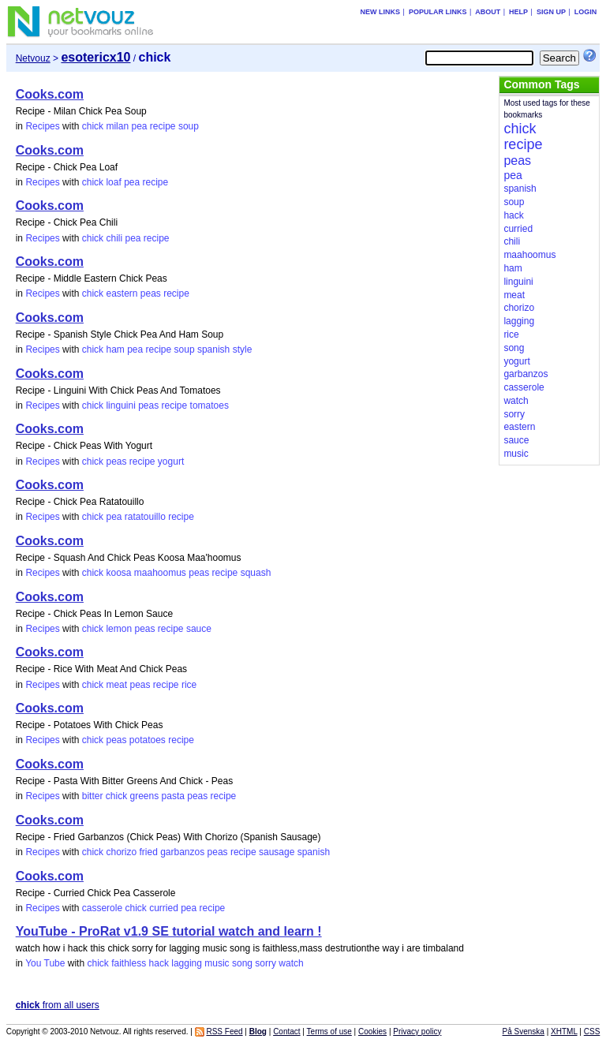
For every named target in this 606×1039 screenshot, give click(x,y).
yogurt (171, 461)
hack (159, 963)
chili (114, 238)
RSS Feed (224, 1031)
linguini (120, 405)
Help (518, 12)
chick (92, 126)
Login (585, 12)
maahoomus (160, 572)
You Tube (45, 963)
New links (381, 12)
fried (148, 852)
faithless (128, 963)
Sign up (551, 12)
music (216, 963)
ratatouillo (145, 516)
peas (150, 293)
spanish (213, 349)
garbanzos (182, 852)
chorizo (121, 852)
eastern (121, 293)
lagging (186, 963)
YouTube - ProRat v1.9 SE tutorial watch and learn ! (169, 931)
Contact (286, 1031)
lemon (119, 628)
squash (256, 572)
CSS (592, 1031)
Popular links (438, 12)
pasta (173, 796)
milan (117, 126)
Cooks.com (50, 94)
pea (139, 126)
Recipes (42, 126)
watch (291, 963)
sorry (265, 963)
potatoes (147, 740)
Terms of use (329, 1031)
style (242, 349)
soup (188, 126)
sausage (276, 852)
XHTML (564, 1031)
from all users (57, 1005)
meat (116, 684)
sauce (198, 628)
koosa (118, 572)
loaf (113, 182)
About (487, 12)
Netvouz (33, 58)
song (242, 963)
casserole (102, 908)
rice (188, 684)
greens (144, 796)
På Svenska (523, 1031)
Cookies (372, 1031)
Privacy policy (417, 1031)
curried (163, 908)
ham (115, 349)
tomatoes (209, 405)
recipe (163, 126)
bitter (92, 796)
